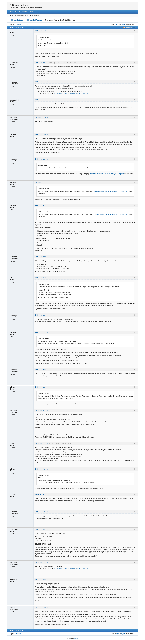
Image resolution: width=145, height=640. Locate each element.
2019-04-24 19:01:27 (41, 159)
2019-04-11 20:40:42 (41, 117)
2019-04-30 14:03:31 (41, 387)
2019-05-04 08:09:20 (41, 469)
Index (11, 11)
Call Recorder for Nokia (34, 7)
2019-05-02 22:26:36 (41, 443)
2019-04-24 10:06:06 (41, 135)
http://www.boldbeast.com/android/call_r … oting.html (107, 174)
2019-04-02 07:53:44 (41, 63)
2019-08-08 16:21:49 (41, 562)
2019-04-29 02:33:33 (41, 370)
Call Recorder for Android (18, 7)
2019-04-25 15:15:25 (41, 182)
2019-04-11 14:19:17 (41, 100)
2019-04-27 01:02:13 (41, 257)
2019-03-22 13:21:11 (41, 31)
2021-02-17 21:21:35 (41, 580)
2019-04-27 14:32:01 (41, 332)
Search (17, 11)
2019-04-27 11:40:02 (41, 315)
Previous (18, 24)
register (123, 24)
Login (31, 11)
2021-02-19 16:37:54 (41, 607)
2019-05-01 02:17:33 (41, 410)
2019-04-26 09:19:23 (41, 205)
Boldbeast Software (19, 5)
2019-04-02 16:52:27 (41, 82)
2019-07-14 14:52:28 (41, 512)
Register (24, 11)
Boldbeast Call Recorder (34, 20)
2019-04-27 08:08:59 (41, 278)
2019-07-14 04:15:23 (41, 494)
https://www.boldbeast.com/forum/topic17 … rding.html (71, 93)
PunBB (76, 638)
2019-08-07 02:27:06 (41, 529)
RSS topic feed (131, 27)
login (117, 24)
